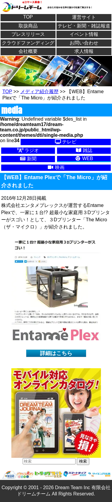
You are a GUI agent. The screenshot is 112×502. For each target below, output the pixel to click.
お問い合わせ (84, 42)
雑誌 (84, 150)
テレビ (65, 141)
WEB (84, 158)
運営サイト (84, 17)
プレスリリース (28, 34)
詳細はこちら (56, 353)
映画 (55, 167)
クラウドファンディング (28, 42)
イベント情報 (84, 34)
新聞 (28, 158)
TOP (28, 16)
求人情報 (83, 51)
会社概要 (28, 51)
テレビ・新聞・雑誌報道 (84, 25)
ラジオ (28, 150)
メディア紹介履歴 (39, 91)
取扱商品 (28, 25)
